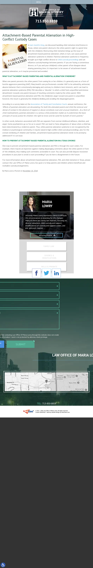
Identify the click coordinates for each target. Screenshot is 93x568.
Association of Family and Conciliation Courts (49, 104)
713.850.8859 (46, 21)
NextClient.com (66, 414)
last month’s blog (37, 45)
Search (55, 2)
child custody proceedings (68, 59)
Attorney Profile (45, 247)
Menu (38, 2)
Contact (50, 2)
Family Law (48, 254)
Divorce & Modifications (49, 265)
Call (45, 2)
